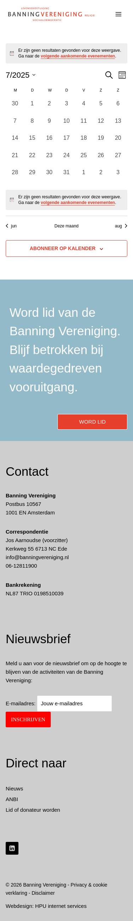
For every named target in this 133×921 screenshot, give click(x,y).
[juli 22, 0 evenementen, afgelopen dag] (31, 159)
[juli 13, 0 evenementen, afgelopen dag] (118, 125)
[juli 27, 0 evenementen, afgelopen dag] (118, 159)
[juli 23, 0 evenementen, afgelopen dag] (49, 159)
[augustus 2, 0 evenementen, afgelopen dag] (100, 176)
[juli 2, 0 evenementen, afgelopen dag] (49, 107)
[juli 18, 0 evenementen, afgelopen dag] (83, 142)
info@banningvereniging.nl (37, 557)
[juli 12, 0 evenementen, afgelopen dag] (100, 125)
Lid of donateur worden (33, 810)
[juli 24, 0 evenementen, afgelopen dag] (66, 159)
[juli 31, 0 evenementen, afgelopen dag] (66, 176)
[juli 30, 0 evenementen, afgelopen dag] (49, 176)
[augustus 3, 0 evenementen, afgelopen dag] (118, 176)
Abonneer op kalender (63, 248)
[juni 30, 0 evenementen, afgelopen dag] (14, 107)
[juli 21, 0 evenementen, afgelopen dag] (14, 159)
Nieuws (14, 788)
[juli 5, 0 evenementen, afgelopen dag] (100, 107)
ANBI (12, 799)
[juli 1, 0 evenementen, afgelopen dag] (31, 107)
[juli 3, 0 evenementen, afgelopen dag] (66, 107)
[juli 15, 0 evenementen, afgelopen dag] (31, 142)
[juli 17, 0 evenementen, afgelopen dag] (66, 142)
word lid (92, 422)
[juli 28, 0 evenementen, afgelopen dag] (14, 176)
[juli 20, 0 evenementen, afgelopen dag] (118, 142)
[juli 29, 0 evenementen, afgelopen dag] (31, 176)
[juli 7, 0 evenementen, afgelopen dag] (14, 125)
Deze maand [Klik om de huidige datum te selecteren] (66, 226)
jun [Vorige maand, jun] (11, 226)
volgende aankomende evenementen (78, 56)
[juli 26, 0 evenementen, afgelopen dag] (100, 159)
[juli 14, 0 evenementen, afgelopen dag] (14, 142)
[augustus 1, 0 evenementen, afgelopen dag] (83, 176)
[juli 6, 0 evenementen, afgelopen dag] (118, 107)
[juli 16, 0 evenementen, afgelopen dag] (49, 142)
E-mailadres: (59, 703)
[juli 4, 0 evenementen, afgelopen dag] (83, 107)
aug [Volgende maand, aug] (121, 226)
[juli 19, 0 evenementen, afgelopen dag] (100, 142)
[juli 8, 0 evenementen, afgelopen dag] (31, 125)
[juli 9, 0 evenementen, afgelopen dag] (49, 125)
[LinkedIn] (12, 848)
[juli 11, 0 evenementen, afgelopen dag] (83, 125)
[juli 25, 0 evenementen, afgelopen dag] (83, 159)
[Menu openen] (118, 14)
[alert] (66, 200)
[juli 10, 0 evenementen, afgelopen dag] (66, 125)
